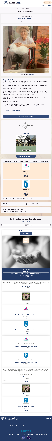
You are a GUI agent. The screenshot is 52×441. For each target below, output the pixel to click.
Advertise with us (24, 425)
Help (33, 421)
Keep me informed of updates (11, 110)
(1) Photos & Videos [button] (26, 74)
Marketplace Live (4, 425)
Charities (28, 421)
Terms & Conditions (17, 423)
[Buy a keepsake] (20, 8)
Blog (37, 421)
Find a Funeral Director (9, 421)
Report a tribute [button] (26, 221)
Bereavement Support (20, 421)
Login (41, 5)
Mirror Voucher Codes (14, 425)
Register (48, 5)
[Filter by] (38, 225)
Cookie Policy (33, 423)
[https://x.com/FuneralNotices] (45, 418)
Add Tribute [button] (26, 233)
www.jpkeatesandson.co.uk (34, 106)
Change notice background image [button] (26, 156)
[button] (47, 2)
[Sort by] (13, 225)
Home (2, 421)
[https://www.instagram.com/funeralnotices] (47, 418)
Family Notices (41, 423)
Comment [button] (26, 278)
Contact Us (41, 421)
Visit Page (26, 133)
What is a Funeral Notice (6, 423)
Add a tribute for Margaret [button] (26, 116)
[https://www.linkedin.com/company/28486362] (50, 418)
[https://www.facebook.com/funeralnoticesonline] (48, 418)
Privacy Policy (26, 423)
